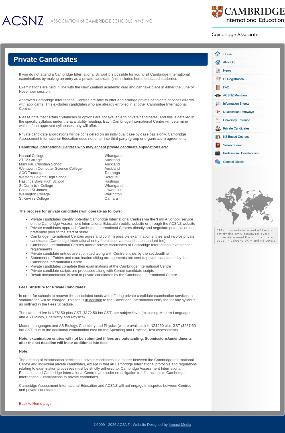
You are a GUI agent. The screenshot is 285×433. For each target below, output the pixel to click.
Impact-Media (180, 424)
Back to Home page (35, 403)
